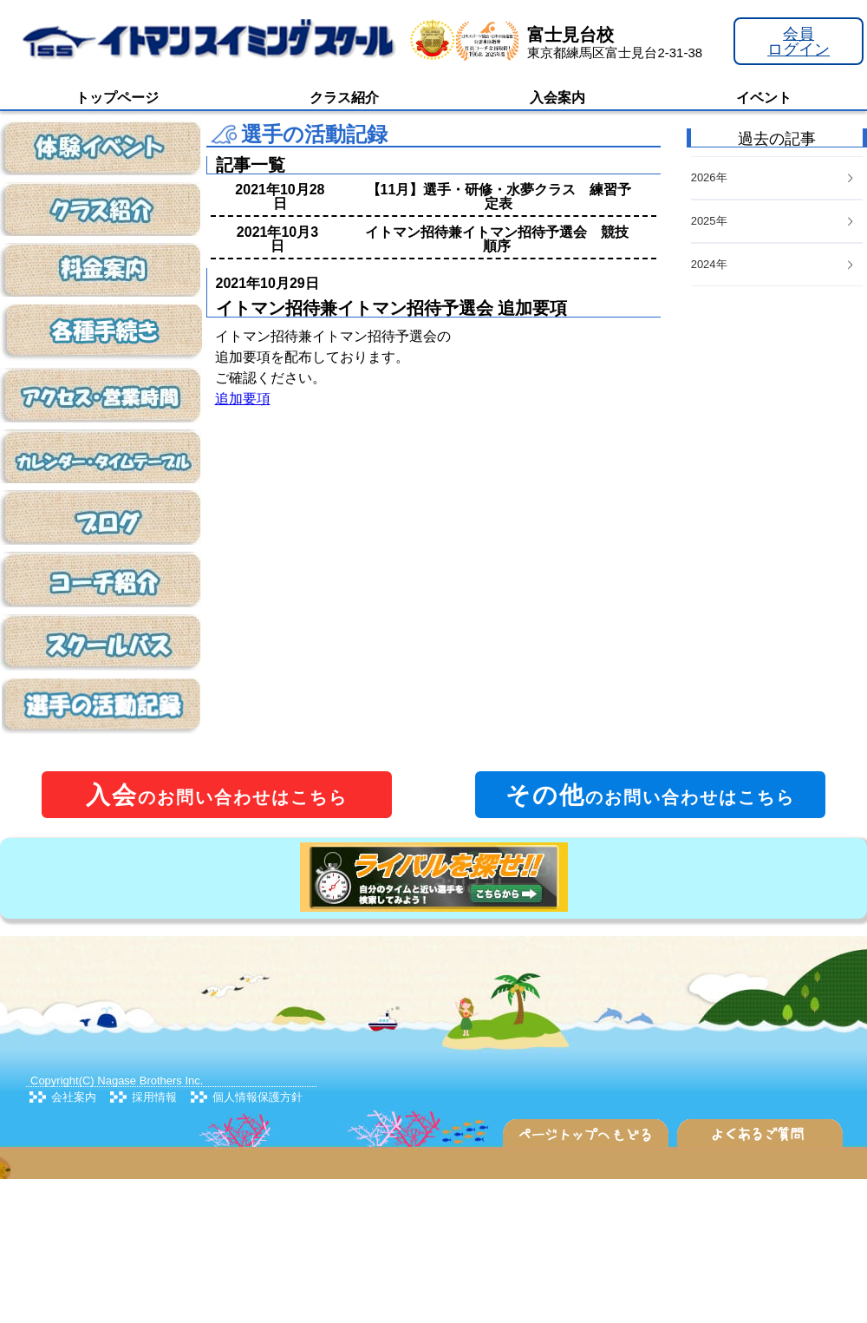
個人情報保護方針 (257, 1097)
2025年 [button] (773, 220)
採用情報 (154, 1097)
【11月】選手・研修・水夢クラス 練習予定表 (499, 196)
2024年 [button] (773, 264)
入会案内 (557, 97)
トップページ (117, 97)
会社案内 (73, 1097)
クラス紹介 (344, 97)
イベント (764, 97)
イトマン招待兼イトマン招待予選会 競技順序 (497, 239)
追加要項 (243, 398)
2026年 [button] (773, 177)
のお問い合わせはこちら (217, 795)
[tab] (777, 265)
